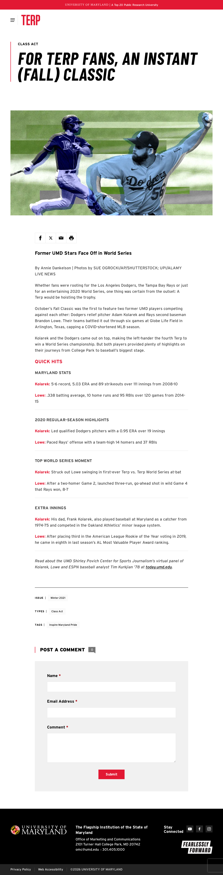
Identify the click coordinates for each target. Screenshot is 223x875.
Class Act (57, 611)
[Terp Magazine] (30, 20)
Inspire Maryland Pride (63, 624)
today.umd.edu (159, 567)
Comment (56, 727)
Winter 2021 (58, 597)
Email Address (60, 701)
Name (52, 675)
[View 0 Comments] (92, 649)
